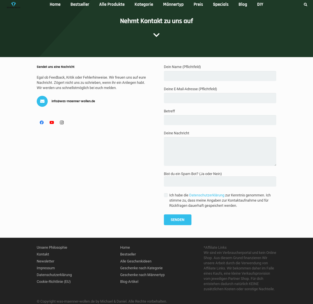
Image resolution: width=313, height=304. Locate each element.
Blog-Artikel (129, 281)
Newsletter (45, 261)
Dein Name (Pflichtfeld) (220, 73)
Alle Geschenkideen (136, 261)
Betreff (220, 117)
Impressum (46, 268)
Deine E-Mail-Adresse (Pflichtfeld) (220, 95)
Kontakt (43, 254)
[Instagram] (62, 123)
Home (125, 247)
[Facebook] (42, 123)
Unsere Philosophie (52, 247)
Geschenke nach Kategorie (141, 268)
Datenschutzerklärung (206, 195)
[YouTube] (52, 123)
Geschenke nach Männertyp (142, 275)
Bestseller (128, 254)
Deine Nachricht (220, 148)
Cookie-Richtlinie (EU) (54, 281)
